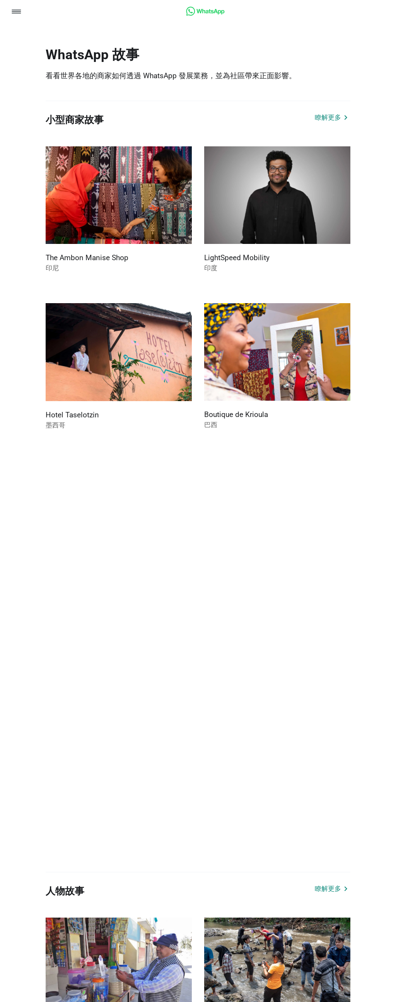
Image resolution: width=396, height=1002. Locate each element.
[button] (16, 12)
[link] (205, 13)
